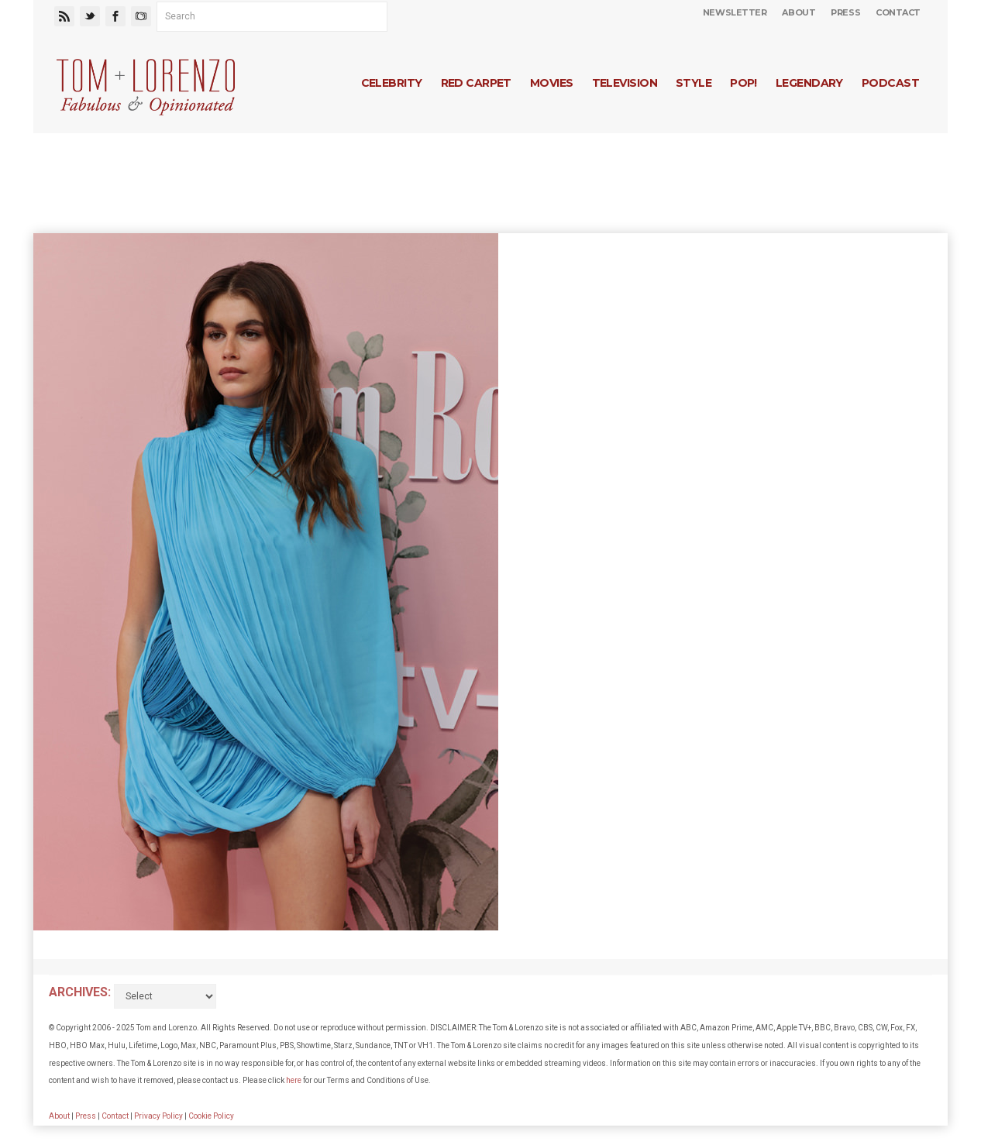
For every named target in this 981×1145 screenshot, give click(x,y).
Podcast (890, 83)
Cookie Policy (211, 1116)
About (798, 12)
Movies (551, 83)
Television (624, 83)
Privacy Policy (158, 1116)
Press (845, 12)
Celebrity (391, 83)
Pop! (743, 83)
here (293, 1080)
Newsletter (735, 12)
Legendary (809, 83)
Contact (898, 12)
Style (693, 83)
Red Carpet (476, 83)
